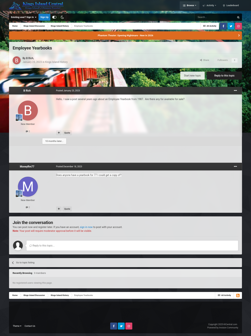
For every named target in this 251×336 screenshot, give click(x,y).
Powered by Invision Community (222, 327)
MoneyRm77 (27, 166)
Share (204, 60)
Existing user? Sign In (24, 17)
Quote (67, 133)
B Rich (29, 58)
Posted (68, 90)
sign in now (86, 227)
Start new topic (192, 75)
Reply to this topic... (42, 245)
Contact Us (30, 326)
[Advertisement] (125, 154)
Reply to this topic (224, 75)
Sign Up (44, 17)
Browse (190, 6)
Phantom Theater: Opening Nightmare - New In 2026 (125, 35)
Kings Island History (56, 62)
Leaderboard (232, 6)
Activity (210, 6)
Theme (17, 326)
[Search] (215, 17)
